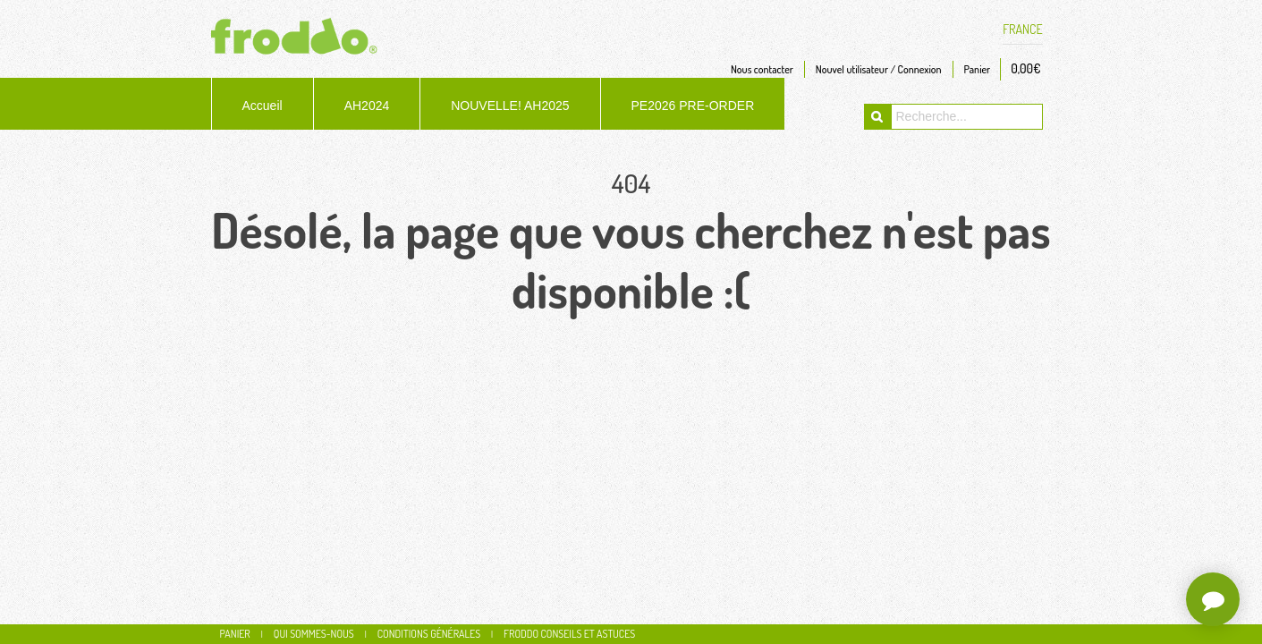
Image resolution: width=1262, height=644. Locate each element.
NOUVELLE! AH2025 (510, 105)
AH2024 (367, 105)
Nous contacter (762, 69)
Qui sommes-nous (314, 633)
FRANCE (1022, 29)
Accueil (262, 105)
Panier (977, 69)
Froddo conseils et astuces (569, 633)
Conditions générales (428, 633)
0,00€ (1025, 68)
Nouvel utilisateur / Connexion (879, 69)
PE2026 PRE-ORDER (693, 105)
